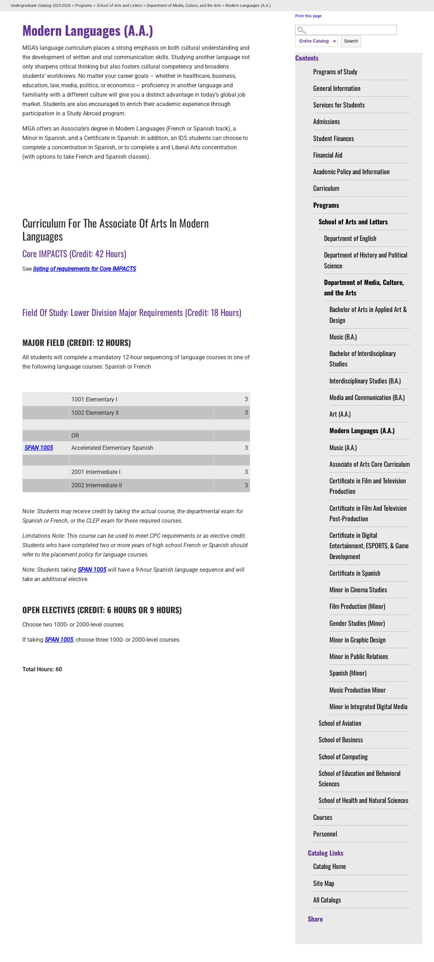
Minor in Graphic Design (357, 639)
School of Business (341, 739)
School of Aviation (340, 723)
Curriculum (326, 188)
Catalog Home (329, 866)
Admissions (326, 121)
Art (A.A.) (340, 413)
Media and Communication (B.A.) (367, 397)
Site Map (323, 883)
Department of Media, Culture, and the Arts (184, 5)
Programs (83, 5)
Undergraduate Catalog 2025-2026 (41, 5)
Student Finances (333, 138)
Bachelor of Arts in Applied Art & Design (368, 314)
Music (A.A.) (343, 447)
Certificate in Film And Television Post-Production (368, 513)
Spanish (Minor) (348, 672)
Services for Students (339, 104)
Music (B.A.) (343, 336)
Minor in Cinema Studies (358, 589)
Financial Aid (327, 154)
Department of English (350, 238)
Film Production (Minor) (357, 606)
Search (351, 41)
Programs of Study (335, 71)
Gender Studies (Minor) (357, 623)
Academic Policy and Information (351, 171)
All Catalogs (327, 899)
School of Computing (343, 756)
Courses (322, 817)
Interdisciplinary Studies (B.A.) (365, 380)
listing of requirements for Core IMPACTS (84, 268)
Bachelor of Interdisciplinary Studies (362, 358)
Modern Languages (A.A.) (362, 430)
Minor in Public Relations (358, 656)
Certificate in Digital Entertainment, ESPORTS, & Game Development (369, 545)
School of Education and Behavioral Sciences (359, 778)
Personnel (325, 833)
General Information (336, 88)
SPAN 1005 (39, 447)
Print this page (308, 16)
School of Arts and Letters (119, 5)
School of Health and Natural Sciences (363, 800)
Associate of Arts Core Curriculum (369, 464)
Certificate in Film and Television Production (367, 486)
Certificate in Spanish (354, 572)
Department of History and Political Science (365, 260)
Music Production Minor (357, 689)
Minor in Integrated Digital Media (368, 706)
